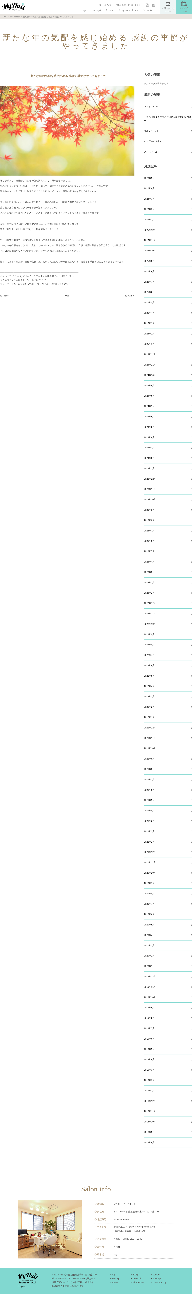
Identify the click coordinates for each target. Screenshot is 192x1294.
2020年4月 (149, 935)
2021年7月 (149, 779)
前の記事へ (5, 295)
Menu (109, 10)
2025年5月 (149, 302)
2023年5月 (149, 551)
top (113, 1274)
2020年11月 (150, 862)
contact (156, 1274)
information (138, 1282)
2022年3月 (149, 696)
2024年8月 (149, 395)
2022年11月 (150, 613)
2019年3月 (149, 1070)
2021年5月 (149, 800)
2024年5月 (149, 427)
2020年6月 (149, 914)
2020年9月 (149, 883)
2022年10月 (150, 624)
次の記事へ (129, 295)
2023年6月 (149, 541)
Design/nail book (128, 10)
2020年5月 (149, 924)
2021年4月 (149, 810)
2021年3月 (149, 821)
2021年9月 (149, 758)
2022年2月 (149, 707)
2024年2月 (149, 458)
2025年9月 (149, 261)
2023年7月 (149, 530)
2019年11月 (150, 987)
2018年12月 (150, 1101)
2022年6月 (149, 665)
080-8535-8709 (110, 5)
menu (115, 1282)
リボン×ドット (151, 131)
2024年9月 (149, 385)
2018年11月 (150, 1111)
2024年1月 (149, 468)
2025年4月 (149, 313)
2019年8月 (149, 1018)
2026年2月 (149, 209)
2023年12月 (150, 479)
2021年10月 (150, 748)
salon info (137, 1278)
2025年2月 (149, 333)
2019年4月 (149, 1059)
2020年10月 (150, 873)
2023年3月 (149, 572)
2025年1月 (149, 344)
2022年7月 (149, 655)
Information (15, 17)
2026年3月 (149, 198)
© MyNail (22, 1287)
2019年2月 (149, 1080)
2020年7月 (149, 904)
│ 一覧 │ (67, 295)
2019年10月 (150, 997)
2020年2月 (149, 955)
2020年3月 (149, 945)
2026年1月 (149, 219)
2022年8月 (149, 644)
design (136, 1274)
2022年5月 (149, 676)
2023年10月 (150, 499)
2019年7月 (149, 1028)
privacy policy (159, 1282)
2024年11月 (150, 364)
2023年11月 (150, 489)
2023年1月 (149, 592)
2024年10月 (150, 375)
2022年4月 (149, 686)
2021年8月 (149, 769)
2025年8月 (149, 271)
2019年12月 (150, 976)
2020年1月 (149, 966)
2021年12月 (150, 727)
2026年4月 (149, 188)
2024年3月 (149, 447)
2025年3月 (149, 323)
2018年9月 (149, 1132)
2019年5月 (149, 1049)
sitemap (157, 1278)
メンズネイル (150, 151)
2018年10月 (150, 1121)
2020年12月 (150, 852)
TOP (5, 17)
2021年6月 (149, 790)
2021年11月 (150, 738)
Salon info (149, 10)
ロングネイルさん (153, 141)
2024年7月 (149, 406)
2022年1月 (149, 717)
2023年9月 (149, 510)
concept (116, 1278)
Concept (96, 10)
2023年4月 (149, 561)
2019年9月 (149, 1007)
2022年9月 (149, 634)
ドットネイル (150, 106)
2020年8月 (149, 893)
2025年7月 (149, 282)
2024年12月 (150, 354)
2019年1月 (149, 1090)
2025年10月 (150, 250)
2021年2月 (149, 831)
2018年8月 (149, 1142)
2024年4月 (149, 437)
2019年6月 (149, 1038)
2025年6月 (149, 292)
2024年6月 (149, 416)
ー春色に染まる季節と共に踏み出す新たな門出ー (167, 119)
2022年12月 (150, 603)
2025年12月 (150, 230)
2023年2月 (149, 582)
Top (83, 10)
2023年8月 (149, 520)
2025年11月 (150, 240)
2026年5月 (149, 178)
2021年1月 (149, 841)
